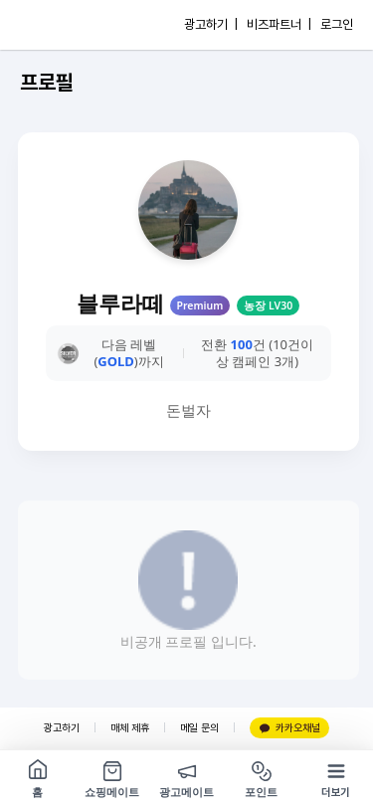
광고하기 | (211, 24)
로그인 (336, 24)
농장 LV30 (268, 305)
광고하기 (62, 727)
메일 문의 (199, 727)
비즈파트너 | (279, 24)
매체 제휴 (129, 727)
